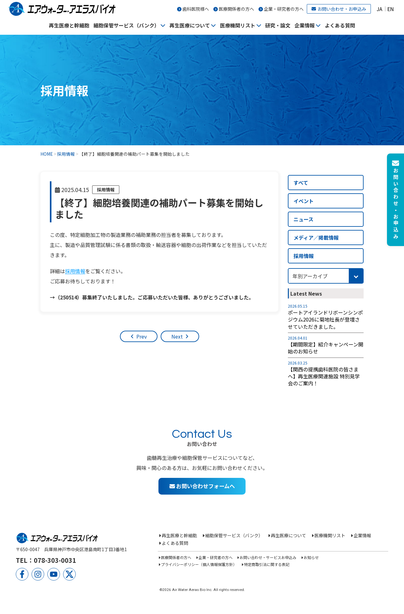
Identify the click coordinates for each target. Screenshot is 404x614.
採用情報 (106, 189)
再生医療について (189, 25)
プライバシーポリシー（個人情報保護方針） (199, 564)
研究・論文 (277, 25)
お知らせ (311, 557)
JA (379, 9)
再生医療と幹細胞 (69, 25)
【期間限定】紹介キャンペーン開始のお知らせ (325, 348)
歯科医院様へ (195, 9)
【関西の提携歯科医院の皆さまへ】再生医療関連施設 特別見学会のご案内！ (324, 376)
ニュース (303, 219)
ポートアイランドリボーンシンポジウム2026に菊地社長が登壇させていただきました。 (325, 319)
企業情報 (304, 25)
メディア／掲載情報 (316, 237)
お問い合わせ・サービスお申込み (268, 557)
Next (177, 336)
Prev (141, 336)
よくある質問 (340, 25)
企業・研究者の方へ (284, 9)
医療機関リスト (237, 25)
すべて (301, 182)
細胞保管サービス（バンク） (126, 25)
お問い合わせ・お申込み (339, 9)
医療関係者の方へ (236, 9)
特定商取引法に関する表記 (266, 564)
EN (390, 9)
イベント (304, 201)
